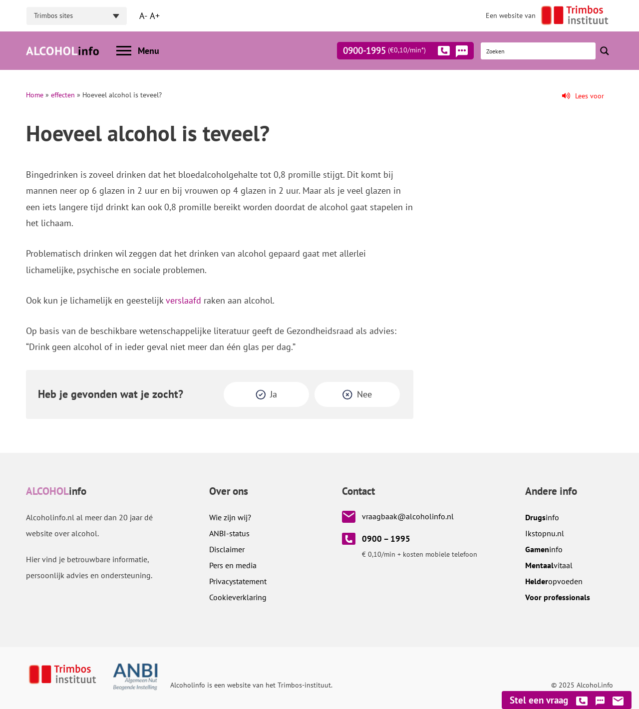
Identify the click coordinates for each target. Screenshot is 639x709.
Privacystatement (238, 581)
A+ (155, 15)
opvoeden (554, 581)
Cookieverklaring (238, 597)
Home (34, 94)
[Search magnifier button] (604, 50)
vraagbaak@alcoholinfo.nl (408, 516)
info (542, 517)
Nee (364, 394)
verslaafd (183, 300)
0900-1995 (396, 52)
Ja (273, 394)
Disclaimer (227, 549)
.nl (544, 533)
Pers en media (233, 565)
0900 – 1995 (386, 538)
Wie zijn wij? (230, 517)
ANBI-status (229, 533)
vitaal (549, 565)
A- (143, 15)
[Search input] (538, 51)
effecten (63, 94)
